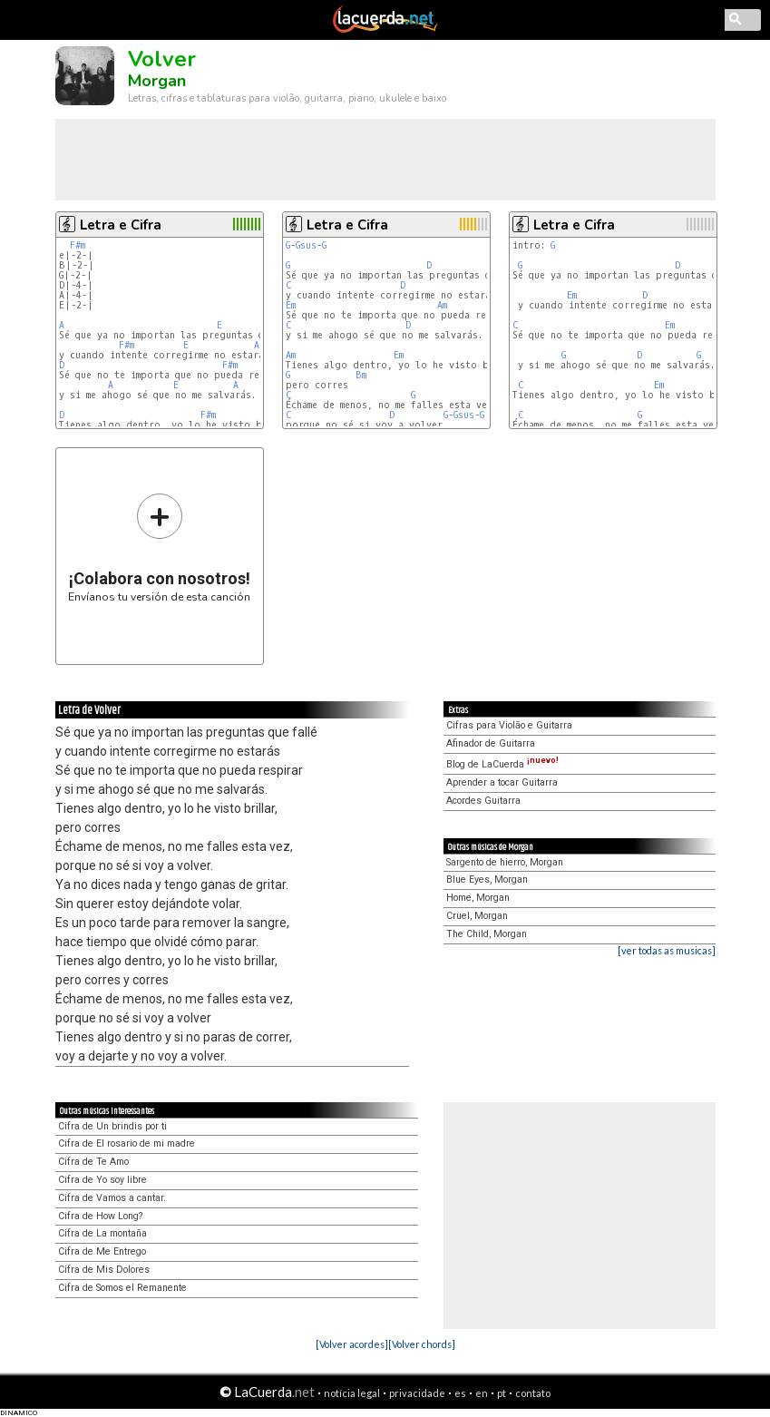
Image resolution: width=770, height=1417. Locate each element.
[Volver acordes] (352, 1344)
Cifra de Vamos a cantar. (112, 1198)
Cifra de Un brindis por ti (112, 1126)
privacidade (417, 1393)
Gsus (306, 245)
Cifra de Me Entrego (102, 1251)
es (460, 1393)
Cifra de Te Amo (93, 1162)
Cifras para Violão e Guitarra (509, 725)
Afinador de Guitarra (490, 743)
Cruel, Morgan (477, 916)
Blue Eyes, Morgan (487, 879)
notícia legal (352, 1393)
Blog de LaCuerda (502, 764)
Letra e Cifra (120, 225)
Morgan (157, 81)
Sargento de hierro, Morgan (504, 862)
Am (442, 305)
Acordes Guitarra (483, 800)
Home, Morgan (478, 898)
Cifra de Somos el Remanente (122, 1288)
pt (501, 1393)
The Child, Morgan (486, 934)
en (481, 1393)
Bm (361, 375)
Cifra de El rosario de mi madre (126, 1143)
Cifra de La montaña (102, 1233)
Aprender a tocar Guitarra (502, 782)
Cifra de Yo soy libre (102, 1180)
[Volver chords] (421, 1344)
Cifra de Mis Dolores (104, 1269)
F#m (77, 245)
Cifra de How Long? (100, 1216)
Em (291, 305)
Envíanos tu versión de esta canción (159, 547)
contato (533, 1393)
